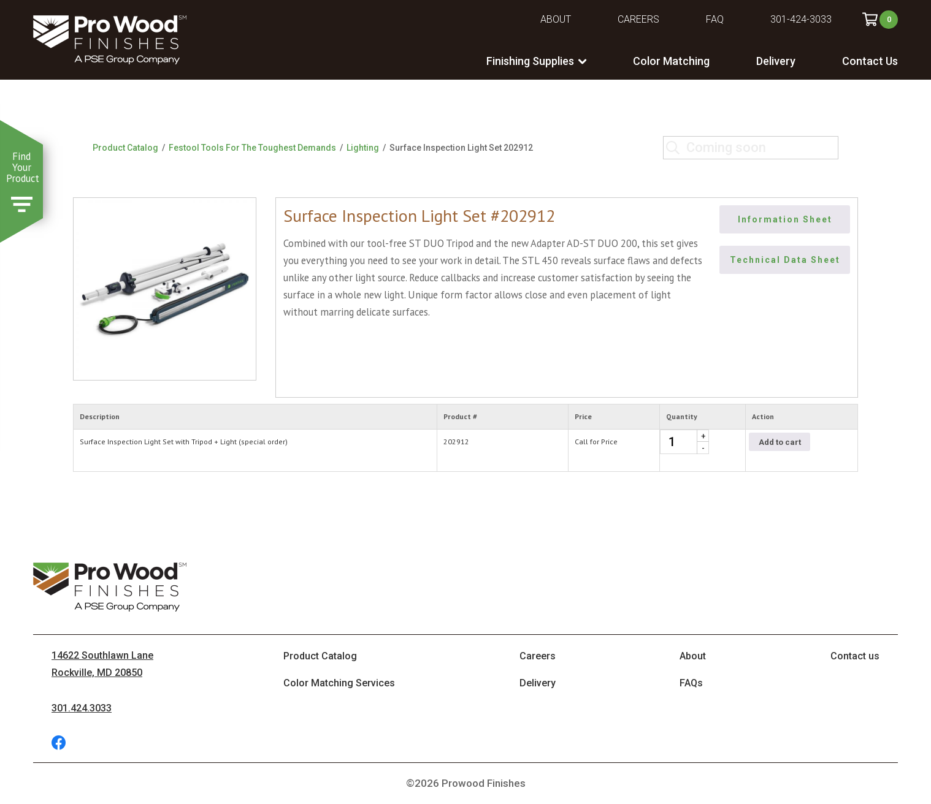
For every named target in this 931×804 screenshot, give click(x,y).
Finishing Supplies (530, 61)
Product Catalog (125, 148)
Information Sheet (785, 219)
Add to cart (780, 442)
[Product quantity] (684, 442)
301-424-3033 (801, 19)
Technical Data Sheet (785, 260)
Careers (638, 19)
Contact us (854, 656)
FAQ (715, 19)
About (555, 19)
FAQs (691, 683)
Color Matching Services (339, 683)
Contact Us (870, 61)
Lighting (363, 148)
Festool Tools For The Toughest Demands (252, 148)
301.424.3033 (82, 708)
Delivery (775, 61)
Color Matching (671, 61)
